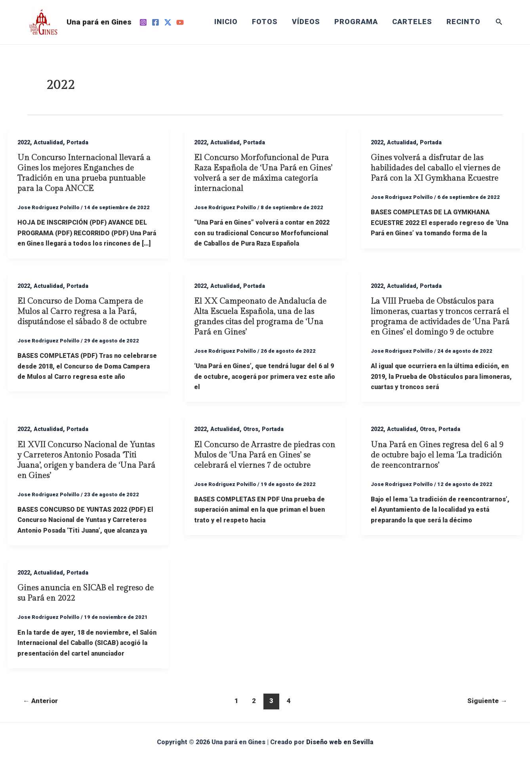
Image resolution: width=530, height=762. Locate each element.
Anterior (40, 701)
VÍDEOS (306, 21)
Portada (77, 142)
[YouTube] (180, 22)
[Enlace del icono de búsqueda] (499, 22)
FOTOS (265, 21)
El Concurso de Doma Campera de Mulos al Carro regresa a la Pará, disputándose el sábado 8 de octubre (82, 312)
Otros (250, 429)
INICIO (226, 21)
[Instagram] (143, 22)
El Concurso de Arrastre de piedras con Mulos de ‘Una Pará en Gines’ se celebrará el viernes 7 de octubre (264, 455)
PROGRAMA (356, 21)
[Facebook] (155, 22)
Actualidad (48, 142)
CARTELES (412, 21)
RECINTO (463, 21)
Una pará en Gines (99, 21)
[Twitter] (168, 22)
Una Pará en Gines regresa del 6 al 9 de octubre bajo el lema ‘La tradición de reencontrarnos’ (437, 455)
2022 (23, 142)
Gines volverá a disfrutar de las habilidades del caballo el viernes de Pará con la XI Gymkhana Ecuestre (435, 168)
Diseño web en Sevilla (339, 742)
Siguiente (487, 701)
